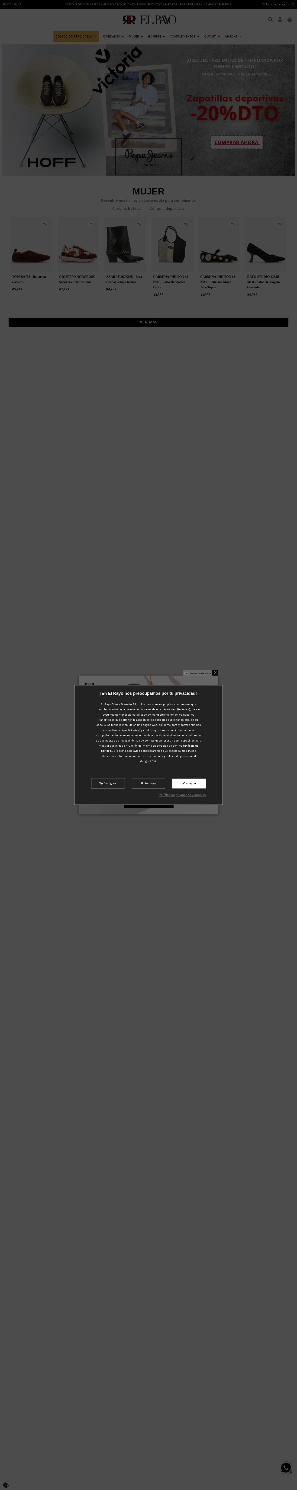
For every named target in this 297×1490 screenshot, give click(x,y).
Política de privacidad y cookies (182, 795)
